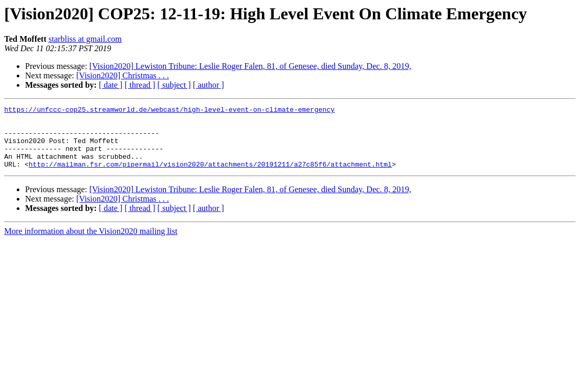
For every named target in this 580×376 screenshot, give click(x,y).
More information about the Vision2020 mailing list (90, 243)
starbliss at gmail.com (85, 38)
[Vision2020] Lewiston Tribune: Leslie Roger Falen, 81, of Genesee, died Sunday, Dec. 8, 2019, (250, 66)
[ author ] (208, 84)
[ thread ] (139, 84)
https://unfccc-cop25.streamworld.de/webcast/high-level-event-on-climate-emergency (169, 110)
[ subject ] (174, 84)
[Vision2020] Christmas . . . (122, 75)
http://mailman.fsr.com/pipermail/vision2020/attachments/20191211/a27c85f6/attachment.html (210, 176)
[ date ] (110, 84)
